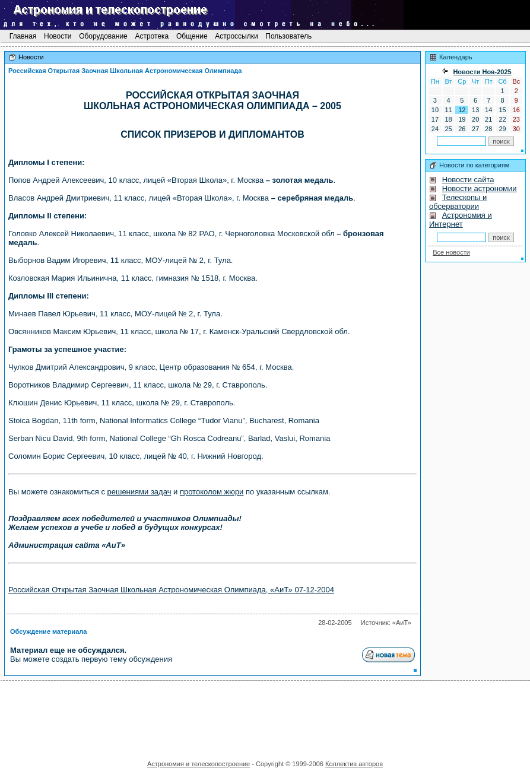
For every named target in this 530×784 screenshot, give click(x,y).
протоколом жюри (211, 491)
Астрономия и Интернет (460, 219)
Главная (22, 36)
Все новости (451, 252)
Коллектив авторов (354, 763)
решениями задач (139, 491)
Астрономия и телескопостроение (198, 763)
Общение (192, 36)
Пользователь (289, 36)
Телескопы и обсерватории (458, 202)
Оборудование (103, 36)
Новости (58, 36)
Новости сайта (468, 179)
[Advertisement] (265, 716)
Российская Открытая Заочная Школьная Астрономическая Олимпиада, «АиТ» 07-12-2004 (171, 589)
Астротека (151, 36)
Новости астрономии (479, 188)
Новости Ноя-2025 (482, 71)
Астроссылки (236, 36)
